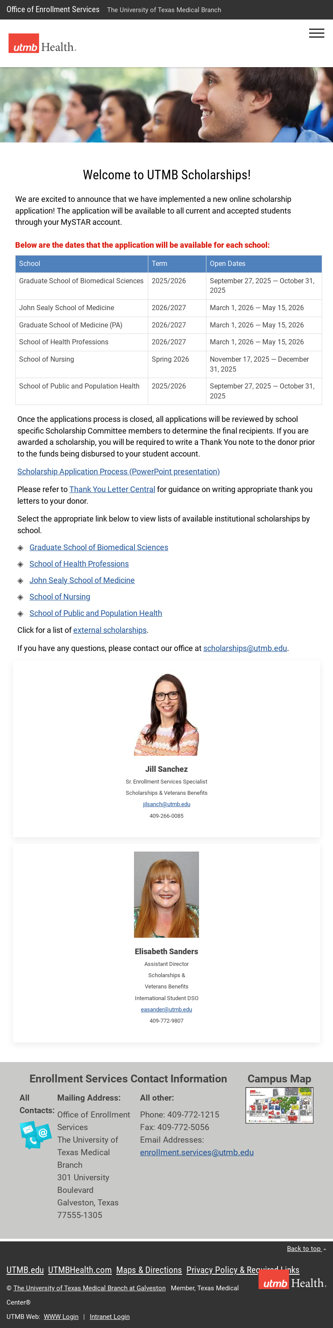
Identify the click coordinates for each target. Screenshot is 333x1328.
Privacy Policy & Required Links (243, 1270)
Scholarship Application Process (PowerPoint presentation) (118, 471)
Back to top (306, 1249)
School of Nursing (59, 597)
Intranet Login (110, 1317)
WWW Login (61, 1317)
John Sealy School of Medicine (82, 580)
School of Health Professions (79, 564)
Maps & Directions (149, 1270)
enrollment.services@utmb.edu (197, 1152)
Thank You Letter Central (112, 489)
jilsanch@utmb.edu (166, 804)
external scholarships (110, 630)
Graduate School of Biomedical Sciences (98, 547)
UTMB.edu (25, 1270)
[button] (316, 33)
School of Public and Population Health (95, 613)
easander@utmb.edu (166, 1009)
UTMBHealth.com (80, 1270)
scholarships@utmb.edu (245, 648)
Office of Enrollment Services (53, 9)
